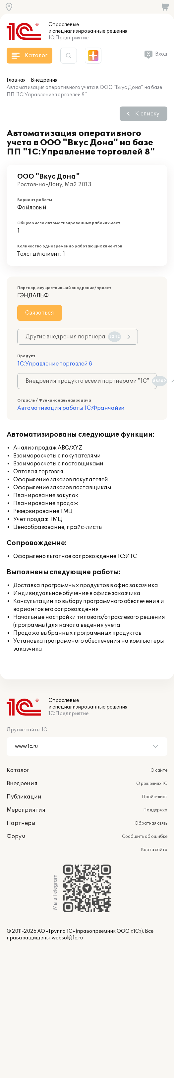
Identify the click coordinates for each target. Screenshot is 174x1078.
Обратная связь (151, 823)
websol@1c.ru (67, 938)
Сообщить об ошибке (144, 836)
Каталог (18, 770)
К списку (147, 113)
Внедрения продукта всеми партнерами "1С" (91, 381)
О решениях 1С (151, 783)
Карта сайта (154, 849)
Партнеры (21, 823)
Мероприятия (26, 810)
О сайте (158, 770)
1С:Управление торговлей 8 (54, 364)
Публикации (24, 797)
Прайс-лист (154, 796)
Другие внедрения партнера (73, 336)
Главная (16, 80)
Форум (16, 836)
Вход (161, 54)
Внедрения (44, 80)
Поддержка (155, 810)
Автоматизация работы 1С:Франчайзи (71, 408)
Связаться (39, 313)
